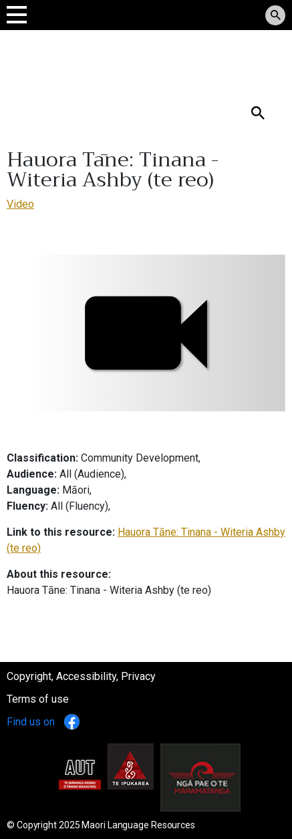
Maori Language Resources (138, 825)
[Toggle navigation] (17, 14)
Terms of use (38, 699)
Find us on (43, 721)
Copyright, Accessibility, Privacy (81, 676)
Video (20, 204)
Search (23, 91)
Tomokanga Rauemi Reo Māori (101, 60)
